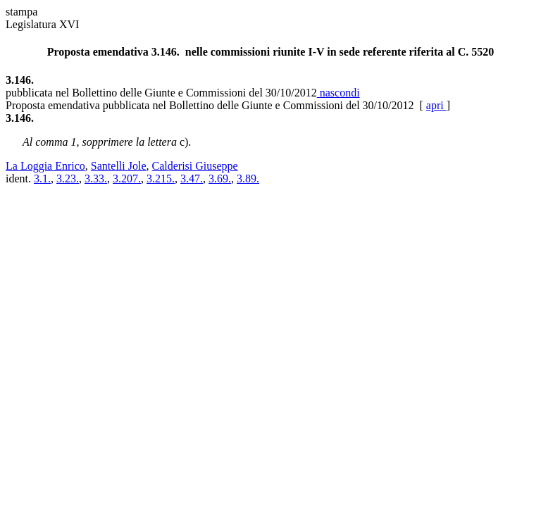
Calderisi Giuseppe (195, 166)
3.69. (220, 178)
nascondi (338, 93)
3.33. (96, 178)
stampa (21, 12)
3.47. (191, 178)
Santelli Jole (119, 166)
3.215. (161, 178)
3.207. (127, 178)
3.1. (42, 178)
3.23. (67, 178)
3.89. (248, 178)
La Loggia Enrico (45, 166)
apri (436, 105)
